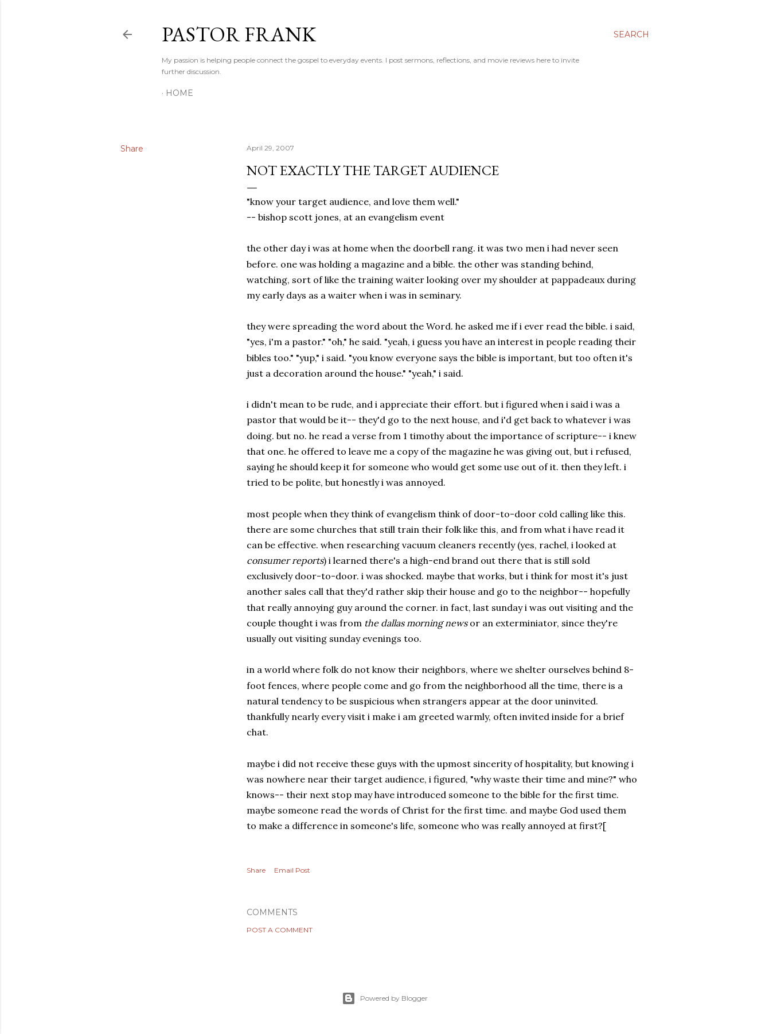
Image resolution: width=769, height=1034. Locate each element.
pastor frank (239, 34)
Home (179, 93)
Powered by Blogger (385, 998)
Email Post (292, 870)
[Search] (631, 34)
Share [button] (131, 149)
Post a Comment (280, 929)
